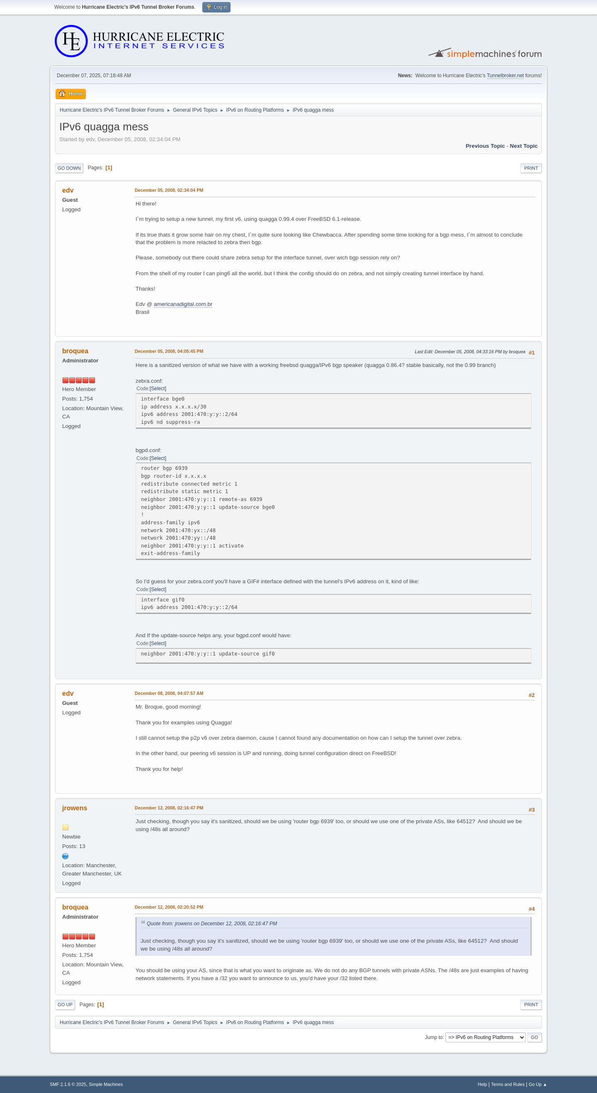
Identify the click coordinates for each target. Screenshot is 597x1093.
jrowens (74, 808)
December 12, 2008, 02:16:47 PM (169, 807)
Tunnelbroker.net (505, 75)
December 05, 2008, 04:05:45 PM (169, 351)
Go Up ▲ (538, 1084)
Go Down (69, 168)
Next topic (524, 146)
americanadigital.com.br (183, 304)
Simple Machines (106, 1084)
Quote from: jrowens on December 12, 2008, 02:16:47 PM (212, 924)
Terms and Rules (508, 1084)
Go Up (65, 1004)
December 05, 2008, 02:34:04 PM (169, 190)
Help (482, 1084)
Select (158, 388)
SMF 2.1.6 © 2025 (68, 1084)
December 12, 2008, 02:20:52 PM (169, 907)
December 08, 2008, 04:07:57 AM (169, 693)
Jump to (434, 1037)
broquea (75, 351)
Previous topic (485, 146)
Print (531, 168)
